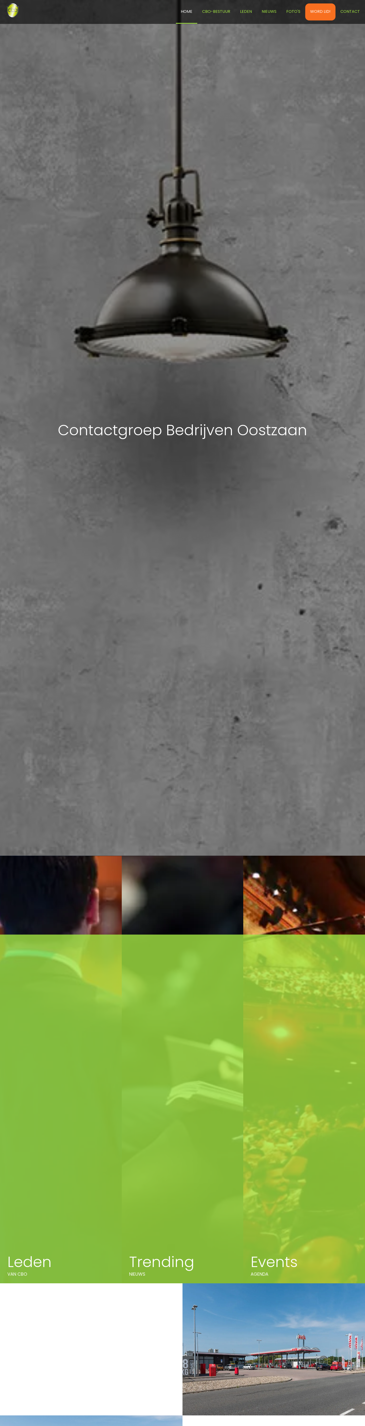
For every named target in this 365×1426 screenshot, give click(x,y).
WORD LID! (320, 11)
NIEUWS (269, 11)
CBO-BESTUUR (216, 11)
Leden (246, 11)
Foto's (293, 11)
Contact (350, 11)
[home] (10, 9)
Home (186, 11)
